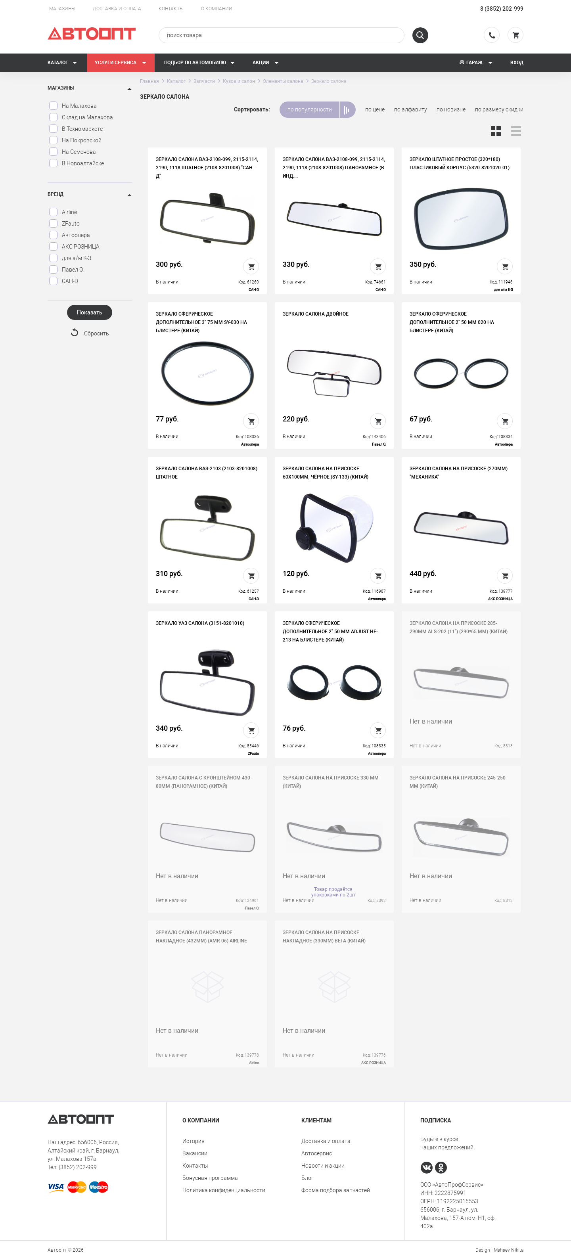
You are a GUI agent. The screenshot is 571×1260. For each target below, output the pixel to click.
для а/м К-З (70, 258)
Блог (307, 1178)
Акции (266, 62)
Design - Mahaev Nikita (499, 1250)
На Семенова (72, 151)
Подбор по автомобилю (199, 62)
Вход (516, 62)
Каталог (62, 62)
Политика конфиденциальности (223, 1190)
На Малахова (73, 105)
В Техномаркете (76, 128)
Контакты (171, 8)
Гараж (476, 62)
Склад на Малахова (81, 117)
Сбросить (96, 333)
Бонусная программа (210, 1178)
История (193, 1141)
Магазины (62, 8)
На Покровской (75, 140)
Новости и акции (323, 1165)
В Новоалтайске (76, 163)
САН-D (63, 281)
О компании (216, 8)
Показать (89, 312)
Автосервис (316, 1153)
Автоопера (69, 235)
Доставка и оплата (117, 8)
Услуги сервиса (121, 62)
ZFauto (64, 223)
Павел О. (66, 269)
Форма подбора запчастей (335, 1190)
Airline (63, 212)
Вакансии (194, 1153)
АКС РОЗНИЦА (74, 246)
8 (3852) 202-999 (501, 9)
